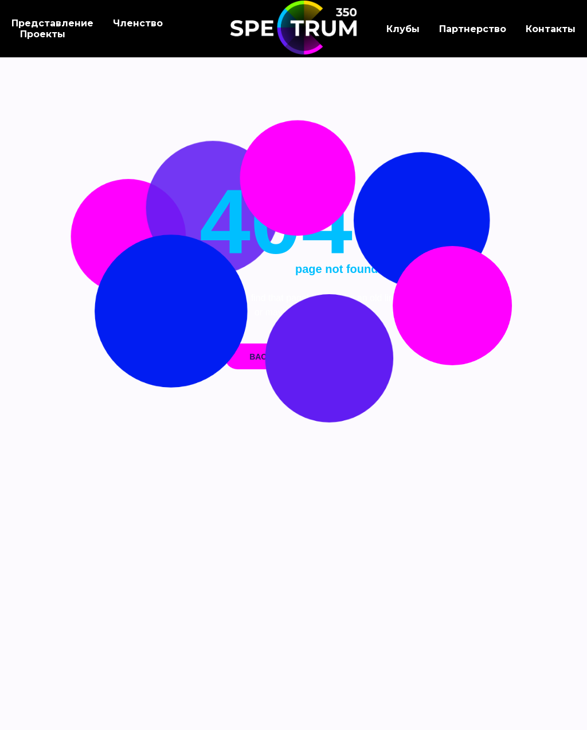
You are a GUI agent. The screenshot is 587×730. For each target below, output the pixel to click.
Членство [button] (138, 23)
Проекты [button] (42, 34)
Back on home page (293, 356)
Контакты (551, 29)
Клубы (403, 29)
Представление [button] (52, 23)
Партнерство (472, 29)
